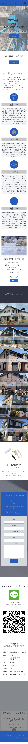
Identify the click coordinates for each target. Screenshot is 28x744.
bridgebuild (18, 739)
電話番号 (14, 527)
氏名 (14, 521)
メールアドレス (14, 533)
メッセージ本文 (14, 551)
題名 (14, 539)
